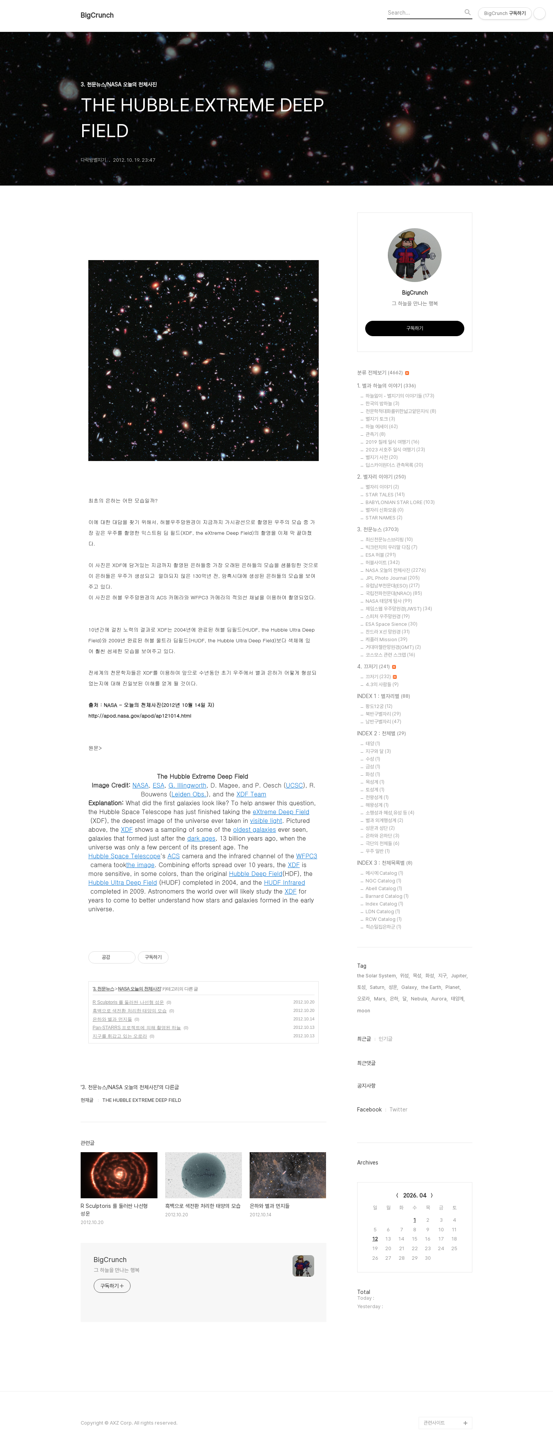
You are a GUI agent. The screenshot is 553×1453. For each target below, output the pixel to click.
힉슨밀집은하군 (383, 927)
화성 (373, 774)
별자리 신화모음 (385, 510)
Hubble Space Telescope (124, 855)
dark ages (201, 838)
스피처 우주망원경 (388, 616)
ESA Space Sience (391, 624)
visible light (266, 820)
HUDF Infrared (284, 882)
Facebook (369, 1109)
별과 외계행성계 (384, 820)
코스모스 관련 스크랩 (390, 655)
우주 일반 (378, 851)
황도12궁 (379, 706)
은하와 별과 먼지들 (112, 1019)
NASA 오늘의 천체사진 (139, 989)
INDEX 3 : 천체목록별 (384, 863)
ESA (158, 785)
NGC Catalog (383, 881)
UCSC (294, 785)
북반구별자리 (383, 714)
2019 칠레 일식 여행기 (392, 442)
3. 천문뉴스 (103, 989)
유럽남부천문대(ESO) (393, 586)
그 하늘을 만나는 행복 (116, 1270)
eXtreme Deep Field (281, 811)
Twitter (398, 1109)
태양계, (458, 999)
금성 (373, 767)
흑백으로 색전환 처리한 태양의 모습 (130, 1010)
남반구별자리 (383, 722)
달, (405, 999)
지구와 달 (378, 751)
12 (375, 1239)
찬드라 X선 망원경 (388, 632)
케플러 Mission (386, 639)
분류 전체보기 (383, 373)
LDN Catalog (383, 911)
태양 (373, 743)
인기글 (385, 1039)
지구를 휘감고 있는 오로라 (120, 1036)
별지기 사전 (382, 457)
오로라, (364, 999)
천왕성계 (377, 797)
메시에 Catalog (384, 873)
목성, (417, 976)
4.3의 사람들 (382, 684)
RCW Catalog (384, 919)
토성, (362, 987)
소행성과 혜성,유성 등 (390, 813)
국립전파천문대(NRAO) (394, 593)
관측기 (376, 434)
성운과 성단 (380, 828)
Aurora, (439, 999)
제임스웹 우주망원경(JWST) (399, 609)
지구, (443, 976)
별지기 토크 (380, 419)
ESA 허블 (381, 555)
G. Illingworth (188, 785)
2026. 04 (415, 1195)
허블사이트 (383, 563)
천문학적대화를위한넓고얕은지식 (401, 411)
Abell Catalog (384, 888)
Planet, (453, 987)
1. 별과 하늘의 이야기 (386, 386)
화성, (430, 976)
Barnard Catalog (387, 896)
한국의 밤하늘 (382, 403)
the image (140, 864)
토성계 (375, 790)
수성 (373, 759)
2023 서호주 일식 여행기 (395, 450)
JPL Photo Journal (393, 578)
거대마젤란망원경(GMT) (393, 647)
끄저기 (381, 677)
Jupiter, (459, 976)
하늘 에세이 (382, 427)
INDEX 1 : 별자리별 (383, 696)
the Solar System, (377, 976)
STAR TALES (385, 495)
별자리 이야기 (382, 487)
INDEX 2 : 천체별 (381, 734)
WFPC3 (306, 855)
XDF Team (252, 794)
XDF (127, 829)
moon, (364, 1010)
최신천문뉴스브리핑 (389, 539)
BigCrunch (97, 15)
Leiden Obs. (188, 794)
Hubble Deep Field (255, 873)
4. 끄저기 (376, 667)
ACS (173, 855)
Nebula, (419, 999)
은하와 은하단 (382, 836)
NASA (140, 785)
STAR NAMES (384, 518)
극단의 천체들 (382, 843)
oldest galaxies (254, 829)
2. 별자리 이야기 (381, 477)
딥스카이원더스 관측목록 (394, 465)
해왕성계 (377, 805)
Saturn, (378, 987)
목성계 (375, 782)
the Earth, (431, 987)
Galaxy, (409, 987)
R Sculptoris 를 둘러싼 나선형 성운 (128, 1002)
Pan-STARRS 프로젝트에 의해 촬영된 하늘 (137, 1027)
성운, (393, 987)
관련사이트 (434, 1423)
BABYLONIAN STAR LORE (400, 502)
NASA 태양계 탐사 (389, 601)
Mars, (380, 999)
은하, (394, 999)
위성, (405, 976)
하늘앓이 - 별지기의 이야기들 (400, 396)
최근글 (364, 1039)
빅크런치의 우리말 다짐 (391, 547)
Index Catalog (384, 904)
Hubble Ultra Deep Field (122, 882)
